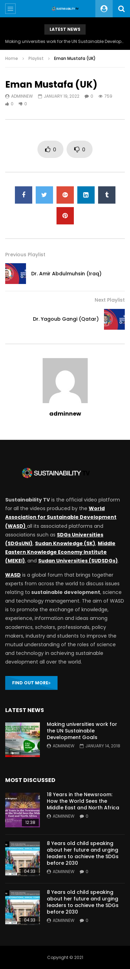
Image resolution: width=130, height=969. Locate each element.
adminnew (22, 96)
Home (11, 58)
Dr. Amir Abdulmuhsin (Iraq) (66, 273)
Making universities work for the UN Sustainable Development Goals (65, 41)
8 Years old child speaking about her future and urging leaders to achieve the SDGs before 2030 (83, 853)
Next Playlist (110, 299)
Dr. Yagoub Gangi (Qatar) (66, 318)
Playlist (36, 58)
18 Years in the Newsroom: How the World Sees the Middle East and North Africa (83, 801)
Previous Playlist (25, 254)
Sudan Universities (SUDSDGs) (78, 560)
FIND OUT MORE (31, 683)
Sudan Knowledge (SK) (65, 543)
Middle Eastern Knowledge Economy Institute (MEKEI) (60, 552)
